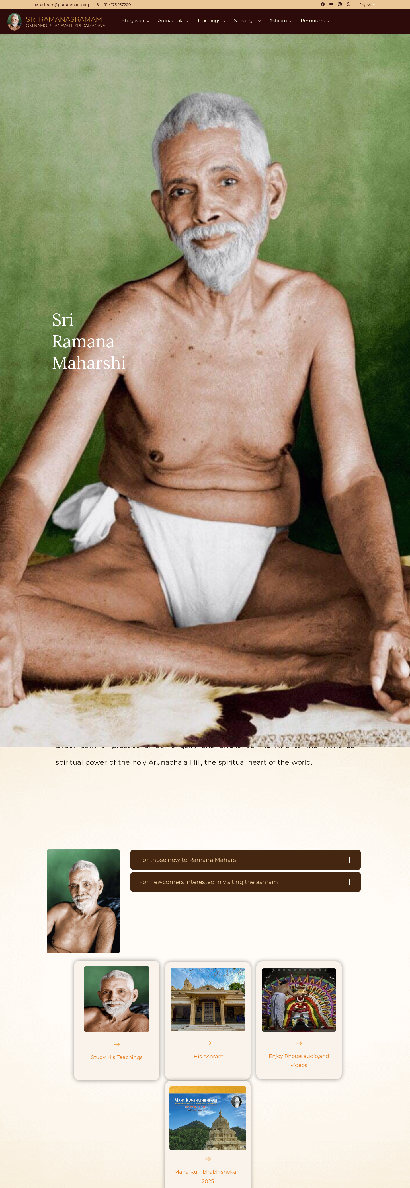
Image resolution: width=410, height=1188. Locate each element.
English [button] (365, 4)
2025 (208, 1181)
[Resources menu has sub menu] (315, 22)
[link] (83, 853)
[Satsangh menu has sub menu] (247, 22)
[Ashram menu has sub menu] (280, 22)
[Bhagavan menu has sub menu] (135, 22)
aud (308, 1056)
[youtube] (331, 4)
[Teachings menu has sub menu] (211, 22)
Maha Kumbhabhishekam (208, 1172)
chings (134, 1057)
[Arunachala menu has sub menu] (173, 22)
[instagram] (340, 4)
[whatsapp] (348, 4)
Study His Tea (108, 1057)
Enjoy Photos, (286, 1056)
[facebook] (323, 4)
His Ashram (209, 1056)
